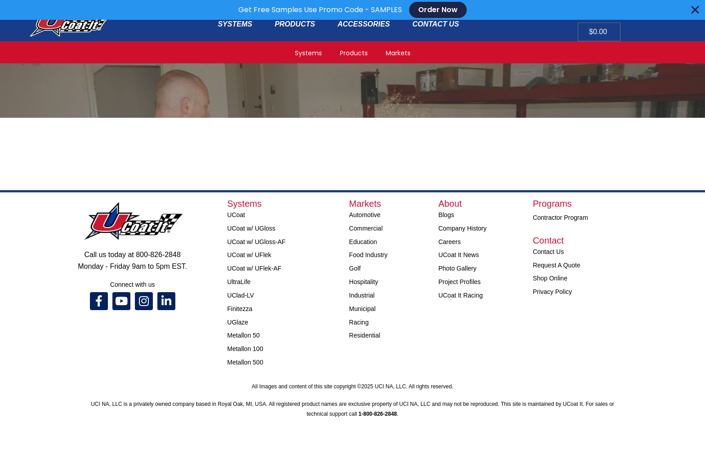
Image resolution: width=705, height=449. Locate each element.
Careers (449, 241)
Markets (398, 53)
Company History (462, 228)
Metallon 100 (245, 348)
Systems (308, 53)
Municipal (362, 308)
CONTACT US (435, 24)
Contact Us (548, 251)
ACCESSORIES (364, 24)
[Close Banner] (695, 9)
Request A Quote (556, 265)
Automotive (364, 214)
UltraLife (238, 281)
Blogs (446, 214)
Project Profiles (459, 281)
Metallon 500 (245, 362)
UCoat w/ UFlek (249, 254)
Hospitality (363, 281)
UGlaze (237, 322)
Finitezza (239, 308)
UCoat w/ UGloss (251, 228)
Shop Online (550, 278)
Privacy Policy (552, 291)
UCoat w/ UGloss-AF (256, 241)
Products (354, 53)
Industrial (362, 295)
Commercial (366, 228)
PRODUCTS (295, 24)
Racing (359, 322)
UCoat (236, 214)
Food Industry (368, 254)
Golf (355, 268)
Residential (364, 335)
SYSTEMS (235, 24)
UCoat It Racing (460, 295)
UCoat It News (458, 254)
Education (363, 241)
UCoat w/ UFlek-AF (254, 268)
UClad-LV (240, 295)
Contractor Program (560, 217)
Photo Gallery (457, 268)
